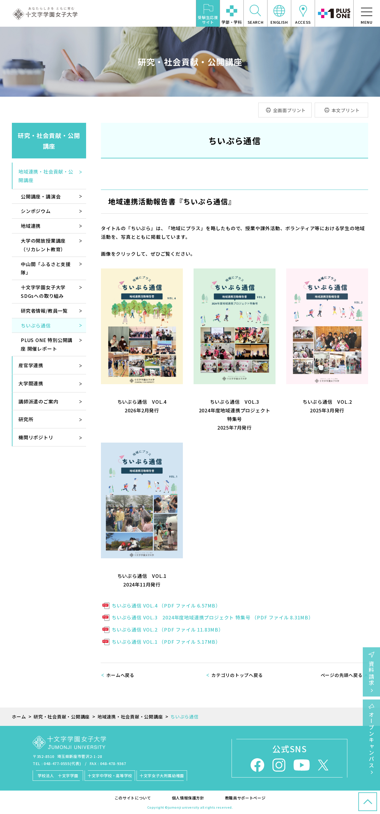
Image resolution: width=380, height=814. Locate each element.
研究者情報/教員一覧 (44, 310)
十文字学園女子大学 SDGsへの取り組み (46, 291)
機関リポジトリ (35, 437)
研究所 (25, 419)
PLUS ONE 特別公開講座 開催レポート (46, 344)
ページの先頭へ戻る (342, 675)
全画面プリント (289, 110)
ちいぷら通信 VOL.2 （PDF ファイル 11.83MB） (168, 629)
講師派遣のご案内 (38, 401)
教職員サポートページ (245, 798)
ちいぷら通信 (36, 325)
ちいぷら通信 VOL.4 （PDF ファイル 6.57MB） (166, 605)
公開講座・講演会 (41, 196)
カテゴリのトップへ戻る (237, 675)
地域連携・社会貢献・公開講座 (45, 176)
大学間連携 (30, 383)
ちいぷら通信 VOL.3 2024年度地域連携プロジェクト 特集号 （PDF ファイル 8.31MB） (213, 617)
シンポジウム (36, 210)
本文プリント (346, 110)
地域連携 (31, 225)
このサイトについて (133, 798)
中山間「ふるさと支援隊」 (46, 268)
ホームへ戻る (120, 675)
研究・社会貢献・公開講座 (49, 140)
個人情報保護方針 (188, 798)
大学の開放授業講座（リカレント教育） (43, 245)
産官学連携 (30, 365)
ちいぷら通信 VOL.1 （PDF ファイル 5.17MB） (166, 641)
